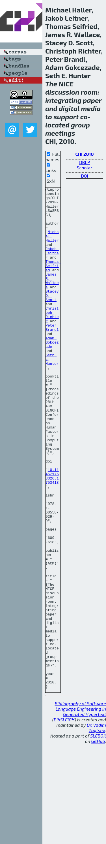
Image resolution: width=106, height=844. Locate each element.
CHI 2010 (84, 154)
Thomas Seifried (53, 281)
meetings (60, 133)
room (89, 92)
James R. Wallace (52, 299)
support (66, 116)
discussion (62, 92)
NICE (66, 84)
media (91, 108)
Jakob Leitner (52, 266)
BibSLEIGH (64, 819)
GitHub (98, 841)
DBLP (84, 162)
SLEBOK (98, 836)
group (80, 125)
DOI (84, 175)
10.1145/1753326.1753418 (52, 534)
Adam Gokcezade (52, 373)
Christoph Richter (52, 340)
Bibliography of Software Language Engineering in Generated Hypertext (80, 809)
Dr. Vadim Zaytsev (96, 827)
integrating (63, 100)
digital (69, 108)
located (57, 125)
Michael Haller (52, 246)
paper (92, 100)
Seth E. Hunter (52, 394)
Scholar (84, 167)
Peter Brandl (52, 356)
